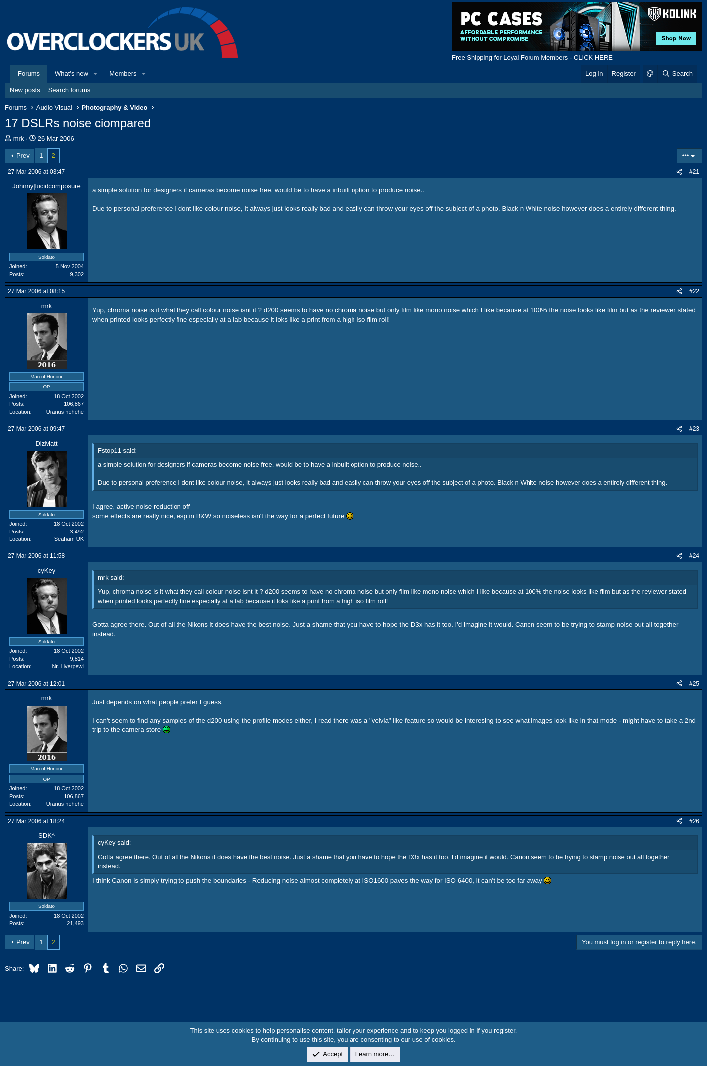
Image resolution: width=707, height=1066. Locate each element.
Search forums (69, 90)
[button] (95, 73)
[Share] (679, 172)
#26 (694, 821)
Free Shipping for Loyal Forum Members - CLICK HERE (532, 57)
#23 (694, 428)
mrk (18, 138)
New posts (25, 90)
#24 (694, 555)
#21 (694, 171)
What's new (71, 73)
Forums (29, 73)
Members (122, 73)
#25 (694, 683)
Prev (23, 155)
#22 (694, 291)
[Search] (677, 73)
